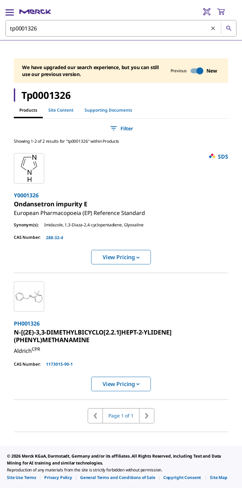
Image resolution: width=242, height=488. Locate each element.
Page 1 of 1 (120, 415)
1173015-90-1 (59, 364)
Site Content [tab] (61, 110)
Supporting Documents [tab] (108, 110)
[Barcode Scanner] (207, 12)
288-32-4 (54, 238)
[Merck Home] (35, 12)
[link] (79, 210)
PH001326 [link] (27, 323)
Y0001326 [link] (26, 195)
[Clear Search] (213, 29)
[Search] (228, 28)
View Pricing (121, 257)
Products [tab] (28, 110)
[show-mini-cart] (226, 11)
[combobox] (121, 28)
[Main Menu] (10, 12)
